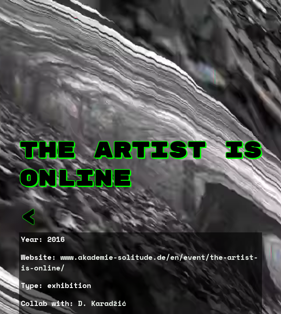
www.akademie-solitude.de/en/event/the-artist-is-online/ (139, 262)
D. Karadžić (102, 303)
